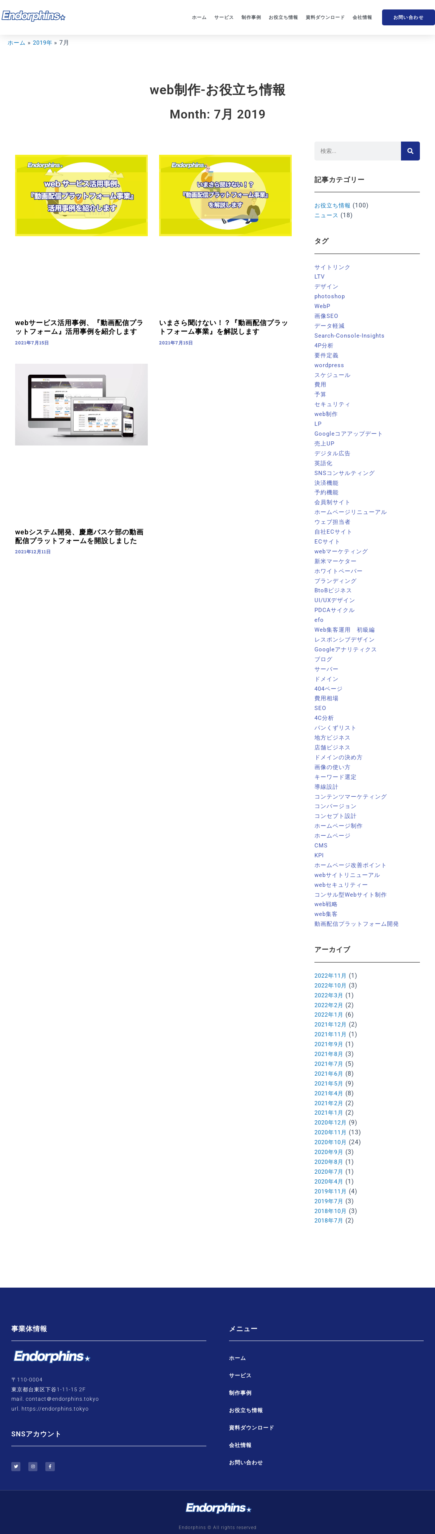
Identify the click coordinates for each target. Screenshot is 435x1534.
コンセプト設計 (336, 809)
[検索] (410, 151)
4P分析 (324, 344)
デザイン (327, 286)
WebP (322, 305)
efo (319, 615)
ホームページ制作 (340, 818)
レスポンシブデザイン (346, 635)
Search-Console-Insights (350, 334)
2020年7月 (330, 1161)
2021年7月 (330, 1054)
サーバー (327, 663)
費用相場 (327, 692)
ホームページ (333, 828)
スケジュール (333, 373)
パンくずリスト (336, 722)
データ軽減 (330, 325)
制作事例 (251, 17)
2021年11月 (332, 1025)
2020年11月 (332, 1122)
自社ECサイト (334, 528)
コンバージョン (336, 799)
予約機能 (327, 489)
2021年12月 (332, 1015)
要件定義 (327, 353)
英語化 (324, 460)
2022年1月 (330, 1005)
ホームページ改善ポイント (353, 857)
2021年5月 (330, 1073)
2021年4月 (330, 1083)
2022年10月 (332, 977)
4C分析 (324, 712)
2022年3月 (330, 986)
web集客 (326, 905)
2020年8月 (330, 1151)
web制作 (326, 412)
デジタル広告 (333, 450)
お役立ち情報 (283, 17)
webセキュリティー (343, 876)
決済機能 (327, 479)
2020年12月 (332, 1112)
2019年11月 (332, 1180)
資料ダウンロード (325, 17)
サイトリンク (333, 266)
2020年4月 (330, 1170)
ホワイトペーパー (340, 566)
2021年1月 (330, 1102)
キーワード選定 (336, 770)
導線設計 (327, 779)
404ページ (329, 683)
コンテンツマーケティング (353, 789)
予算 (320, 392)
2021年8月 (330, 1044)
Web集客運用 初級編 (346, 625)
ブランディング (336, 576)
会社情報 (362, 17)
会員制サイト (333, 499)
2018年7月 (330, 1209)
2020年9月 (330, 1141)
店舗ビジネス (333, 741)
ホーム (199, 17)
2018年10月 (332, 1199)
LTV (320, 276)
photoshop (330, 295)
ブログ (324, 654)
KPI (319, 848)
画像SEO (327, 315)
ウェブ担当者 (333, 518)
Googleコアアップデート (350, 431)
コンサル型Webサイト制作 (353, 886)
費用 (320, 382)
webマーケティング (343, 547)
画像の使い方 (333, 760)
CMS (321, 838)
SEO (320, 702)
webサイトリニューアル (349, 867)
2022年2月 (330, 996)
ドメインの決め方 (340, 751)
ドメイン (327, 673)
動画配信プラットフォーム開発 (359, 915)
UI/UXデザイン (336, 596)
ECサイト (328, 538)
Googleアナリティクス (347, 644)
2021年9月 (330, 1035)
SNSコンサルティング (346, 469)
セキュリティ (333, 402)
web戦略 (326, 896)
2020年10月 (332, 1131)
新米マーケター (336, 557)
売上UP (325, 441)
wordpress (329, 363)
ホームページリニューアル (353, 508)
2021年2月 (330, 1093)
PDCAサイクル (335, 605)
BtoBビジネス (334, 586)
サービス (224, 17)
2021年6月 (330, 1064)
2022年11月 (332, 967)
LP (318, 421)
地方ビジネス (333, 731)
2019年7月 (330, 1190)
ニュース (327, 215)
